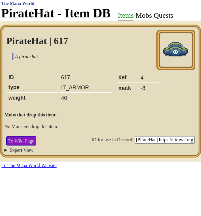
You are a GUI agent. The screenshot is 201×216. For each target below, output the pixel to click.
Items (126, 15)
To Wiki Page (21, 140)
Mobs (143, 15)
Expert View (22, 150)
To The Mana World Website (29, 165)
